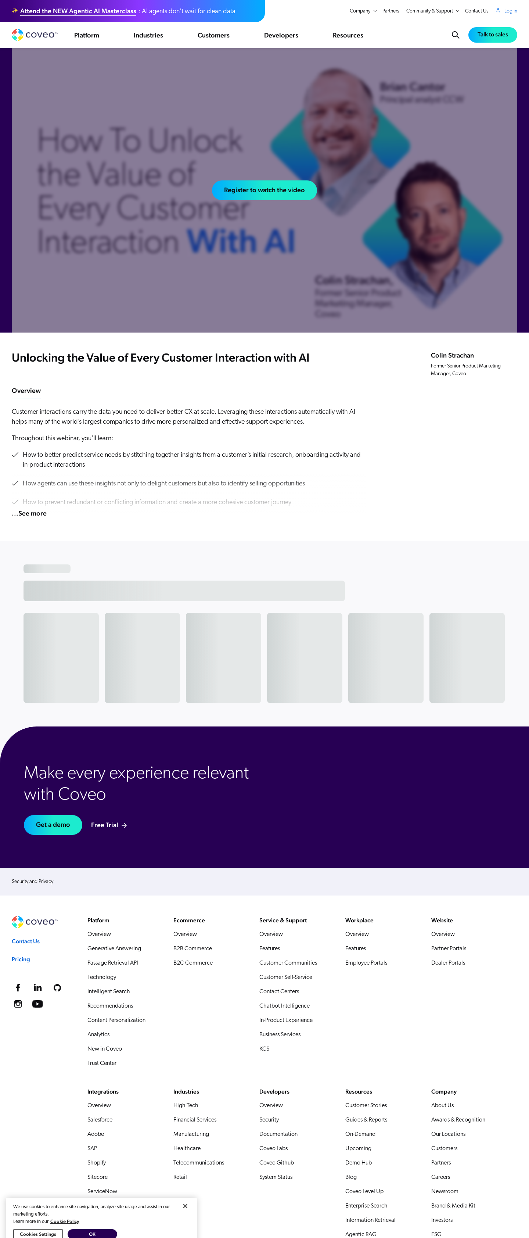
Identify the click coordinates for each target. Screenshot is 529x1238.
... (29, 513)
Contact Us (477, 11)
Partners (390, 11)
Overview (26, 390)
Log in (510, 11)
